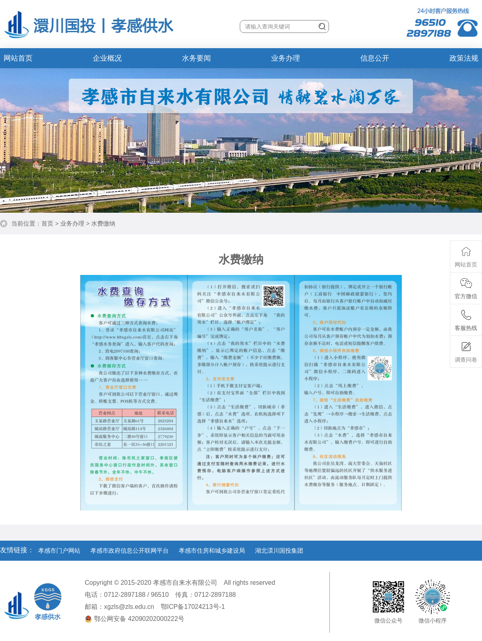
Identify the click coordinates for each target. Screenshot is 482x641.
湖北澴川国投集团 (279, 550)
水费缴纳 (103, 223)
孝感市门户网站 (59, 550)
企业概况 (107, 58)
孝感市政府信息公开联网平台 (129, 550)
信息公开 (374, 58)
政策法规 (463, 58)
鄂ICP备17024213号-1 (193, 606)
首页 (47, 223)
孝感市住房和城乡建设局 (212, 550)
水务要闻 (196, 58)
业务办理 (285, 58)
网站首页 (18, 58)
